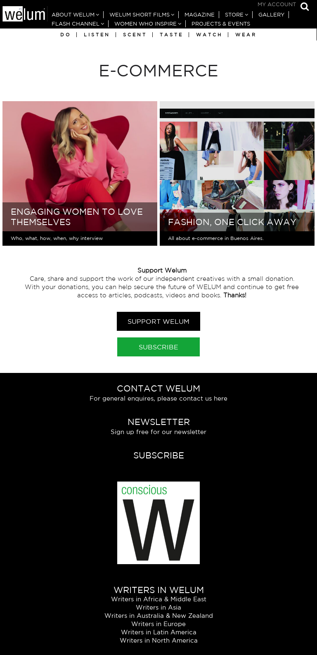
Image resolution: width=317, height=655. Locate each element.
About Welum (73, 15)
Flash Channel (75, 24)
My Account (277, 4)
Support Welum (158, 321)
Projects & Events (221, 24)
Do (65, 34)
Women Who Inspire (145, 24)
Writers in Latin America (158, 632)
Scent (135, 34)
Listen (97, 34)
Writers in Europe (158, 623)
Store (234, 15)
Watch (209, 34)
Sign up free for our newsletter (158, 431)
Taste (171, 34)
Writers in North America (159, 640)
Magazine (200, 15)
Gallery (271, 15)
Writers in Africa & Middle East (158, 599)
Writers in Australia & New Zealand (158, 615)
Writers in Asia (158, 607)
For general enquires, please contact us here (158, 398)
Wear (246, 34)
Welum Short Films (139, 15)
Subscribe (158, 347)
